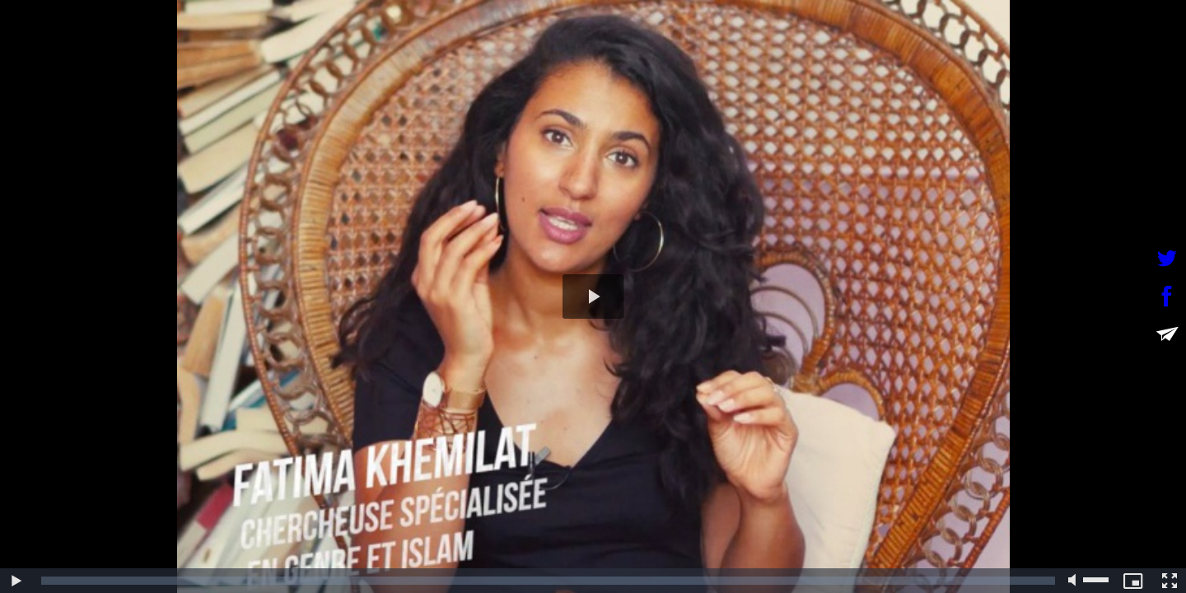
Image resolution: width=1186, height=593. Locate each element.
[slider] (548, 581)
